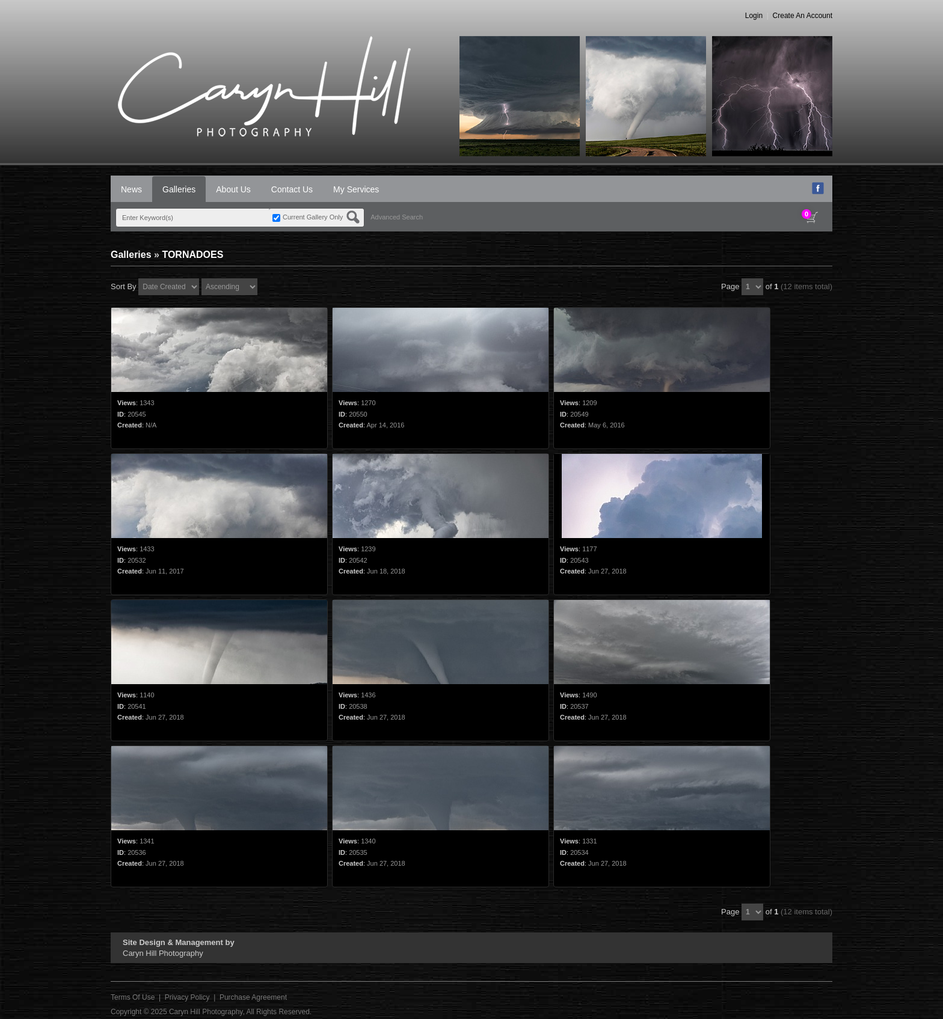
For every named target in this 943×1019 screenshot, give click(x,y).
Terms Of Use (133, 997)
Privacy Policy (187, 997)
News (131, 189)
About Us (233, 189)
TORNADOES (192, 254)
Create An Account (802, 15)
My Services (356, 189)
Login (754, 15)
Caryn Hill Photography (206, 1012)
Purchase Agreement (253, 997)
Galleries (178, 189)
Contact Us (292, 189)
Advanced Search (396, 217)
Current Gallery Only (313, 217)
